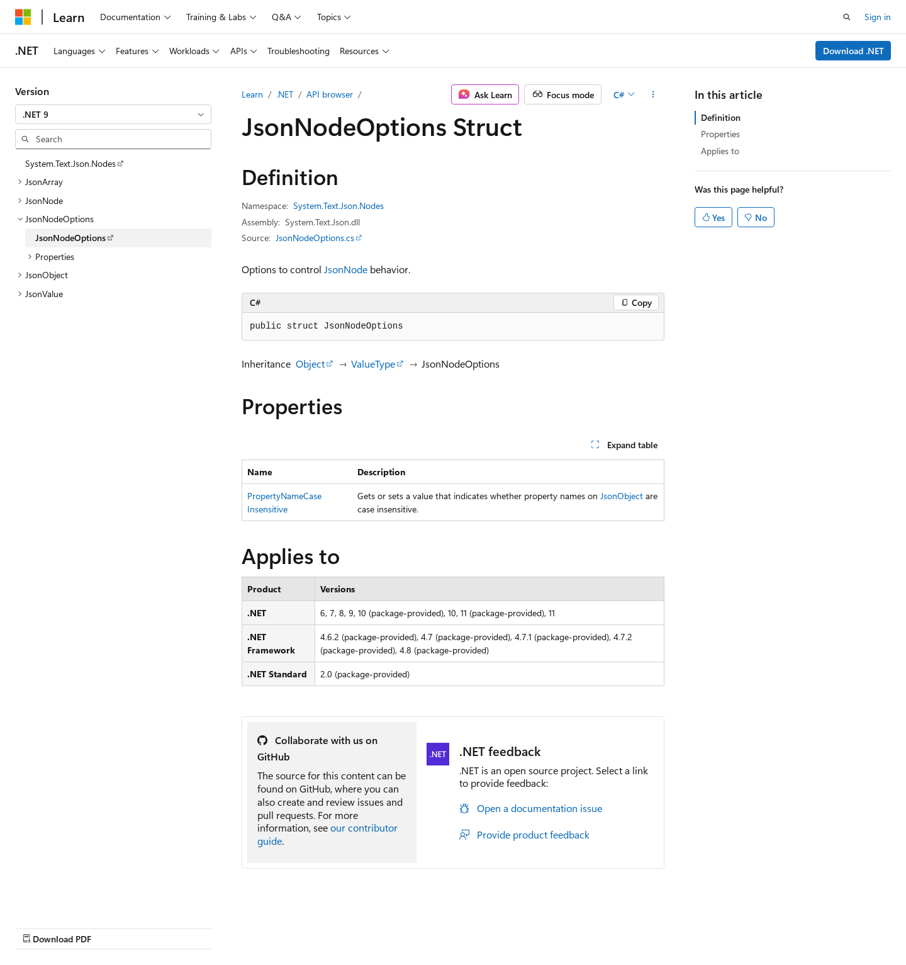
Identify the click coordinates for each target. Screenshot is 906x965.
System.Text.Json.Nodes (338, 206)
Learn (252, 94)
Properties (720, 134)
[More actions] (653, 94)
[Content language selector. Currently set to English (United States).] (72, 925)
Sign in (877, 17)
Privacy (650, 926)
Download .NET (853, 51)
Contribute (600, 926)
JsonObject (621, 496)
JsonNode (345, 269)
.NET (284, 94)
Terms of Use (713, 926)
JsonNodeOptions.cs (315, 238)
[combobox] (113, 114)
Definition (721, 117)
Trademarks (775, 926)
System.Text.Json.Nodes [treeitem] (70, 163)
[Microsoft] (23, 17)
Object (310, 363)
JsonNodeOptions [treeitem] (70, 238)
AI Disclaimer (416, 926)
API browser (329, 94)
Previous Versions (489, 926)
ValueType (373, 363)
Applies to (720, 151)
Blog (547, 926)
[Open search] (846, 17)
